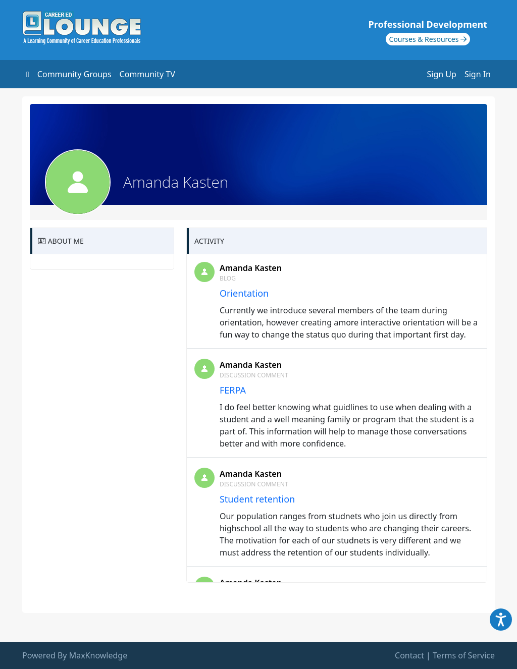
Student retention (257, 499)
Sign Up (441, 74)
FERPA (233, 390)
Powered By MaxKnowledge (74, 655)
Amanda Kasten (251, 267)
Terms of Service (464, 655)
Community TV (147, 74)
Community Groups (74, 74)
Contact (409, 655)
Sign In (477, 74)
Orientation (244, 293)
